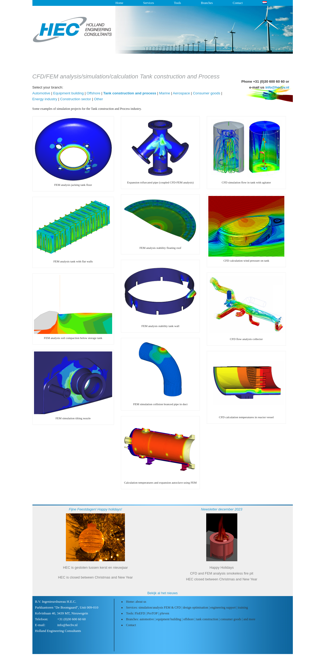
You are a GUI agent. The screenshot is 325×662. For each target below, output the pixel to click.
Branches (207, 3)
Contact (238, 3)
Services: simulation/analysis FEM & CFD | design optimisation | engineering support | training (187, 607)
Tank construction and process (129, 93)
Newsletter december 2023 (221, 509)
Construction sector (75, 99)
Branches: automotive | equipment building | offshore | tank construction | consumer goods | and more (190, 619)
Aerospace (181, 93)
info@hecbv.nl (277, 87)
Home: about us (136, 602)
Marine (164, 93)
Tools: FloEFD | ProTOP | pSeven (147, 613)
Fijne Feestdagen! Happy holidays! (95, 509)
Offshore (93, 93)
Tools (177, 3)
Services (148, 3)
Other (98, 99)
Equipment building (68, 93)
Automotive (41, 93)
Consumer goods (206, 93)
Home (119, 3)
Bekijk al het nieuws (162, 593)
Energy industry (44, 99)
